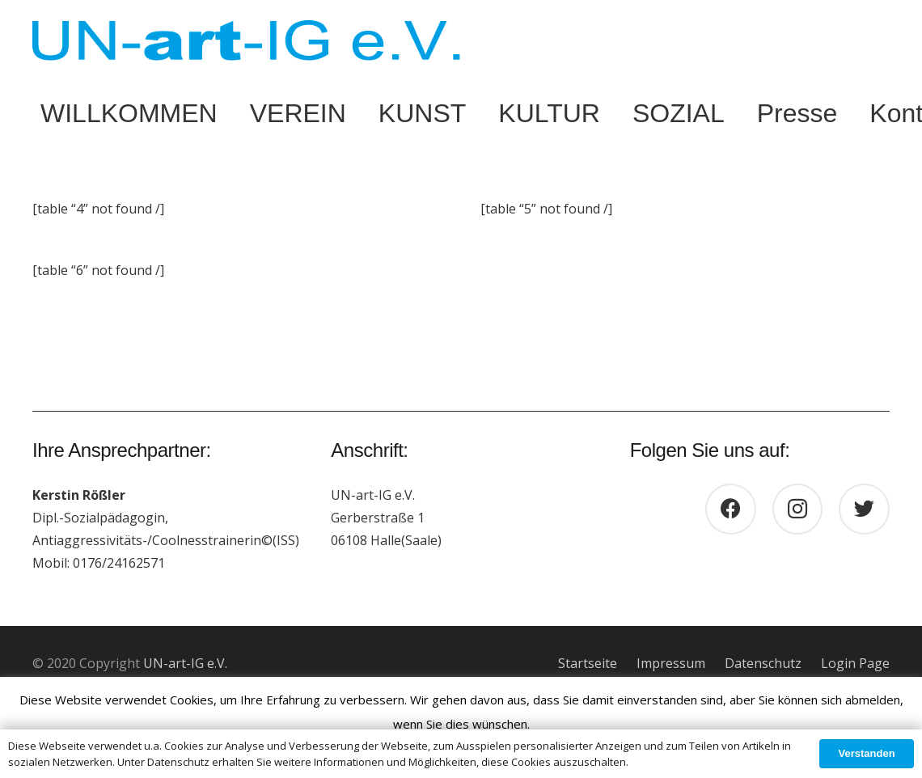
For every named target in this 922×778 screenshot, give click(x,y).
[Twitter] (864, 509)
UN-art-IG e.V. (185, 663)
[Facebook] (730, 509)
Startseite (587, 663)
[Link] (246, 40)
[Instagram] (797, 509)
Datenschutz (763, 663)
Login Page (855, 663)
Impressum (671, 663)
